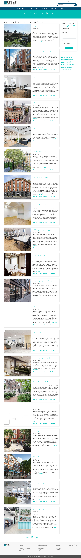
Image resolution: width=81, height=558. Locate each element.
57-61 (34, 26)
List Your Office (22, 549)
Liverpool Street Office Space (67, 64)
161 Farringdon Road (41, 358)
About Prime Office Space (24, 548)
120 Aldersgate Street (41, 509)
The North (53, 8)
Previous (27, 537)
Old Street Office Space (66, 67)
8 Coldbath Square (40, 381)
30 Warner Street (39, 204)
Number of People (66, 43)
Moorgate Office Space (66, 66)
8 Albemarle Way (39, 151)
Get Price (52, 44)
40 (33, 306)
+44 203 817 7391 (70, 2)
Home (35, 15)
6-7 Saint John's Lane (41, 51)
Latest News (21, 552)
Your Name (64, 32)
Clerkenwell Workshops (42, 177)
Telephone (64, 36)
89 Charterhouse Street (42, 230)
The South (44, 8)
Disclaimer (57, 549)
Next (37, 537)
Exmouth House (39, 456)
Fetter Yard (37, 431)
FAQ (20, 550)
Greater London (33, 8)
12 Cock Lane (38, 483)
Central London (21, 8)
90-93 (35, 128)
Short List (35, 44)
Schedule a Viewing (43, 44)
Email (63, 39)
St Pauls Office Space (66, 69)
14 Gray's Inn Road (40, 255)
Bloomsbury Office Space (67, 59)
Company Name (65, 28)
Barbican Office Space (66, 57)
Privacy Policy (58, 548)
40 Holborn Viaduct (40, 332)
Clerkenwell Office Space (67, 61)
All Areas (62, 8)
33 (33, 407)
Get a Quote (69, 48)
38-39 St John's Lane (41, 77)
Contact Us (57, 547)
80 (33, 103)
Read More (41, 41)
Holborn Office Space (66, 62)
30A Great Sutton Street (42, 281)
